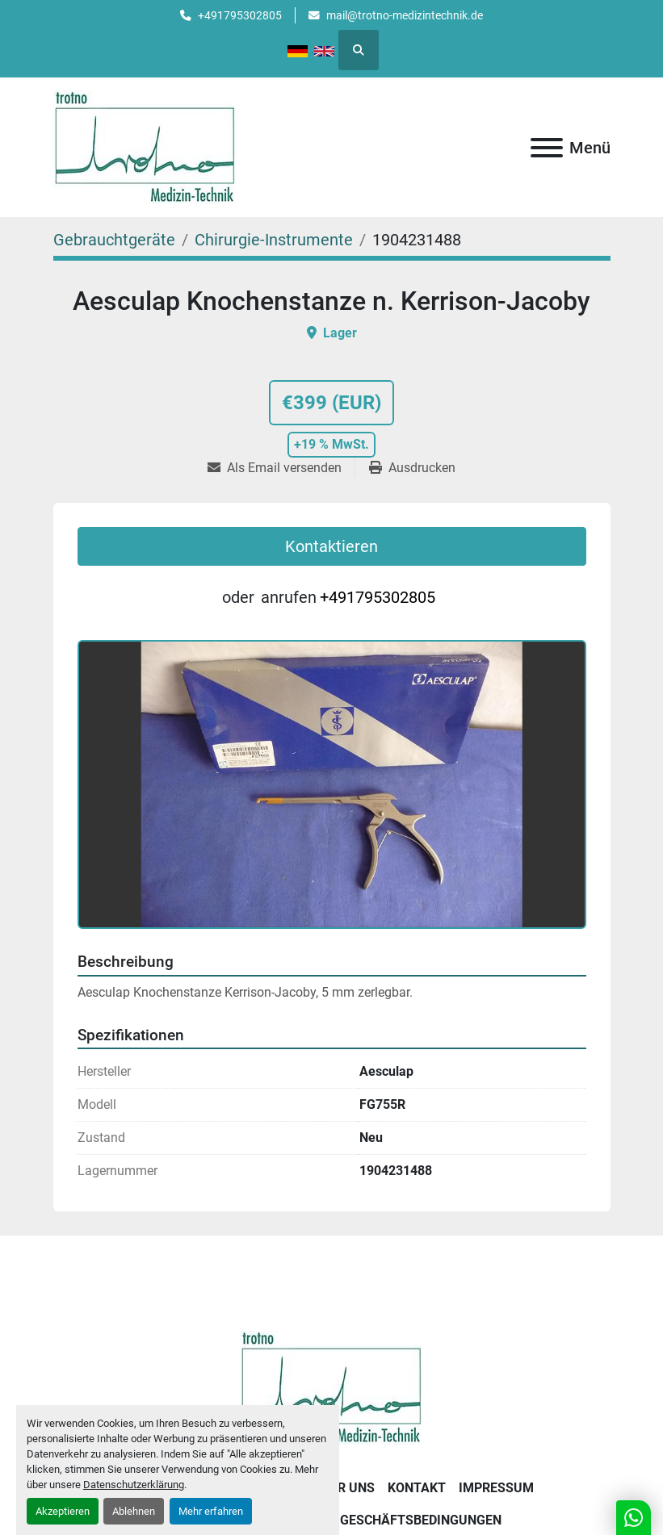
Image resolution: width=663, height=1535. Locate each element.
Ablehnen (133, 1511)
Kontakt (417, 1487)
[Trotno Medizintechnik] (331, 1387)
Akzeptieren (63, 1511)
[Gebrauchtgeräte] (114, 239)
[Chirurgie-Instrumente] (274, 239)
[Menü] (547, 147)
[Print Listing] (412, 468)
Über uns (344, 1487)
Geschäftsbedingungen (420, 1520)
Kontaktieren (331, 546)
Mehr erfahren (210, 1511)
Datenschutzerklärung (133, 1485)
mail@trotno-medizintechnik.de (404, 15)
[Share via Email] (281, 468)
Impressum (496, 1487)
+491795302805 (240, 15)
